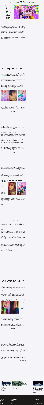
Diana (7, 20)
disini (4, 358)
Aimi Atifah (7, 21)
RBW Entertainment (4, 75)
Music (11, 2)
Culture (17, 2)
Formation (28, 2)
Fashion (21, 2)
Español (32, 2)
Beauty (24, 2)
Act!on (14, 2)
